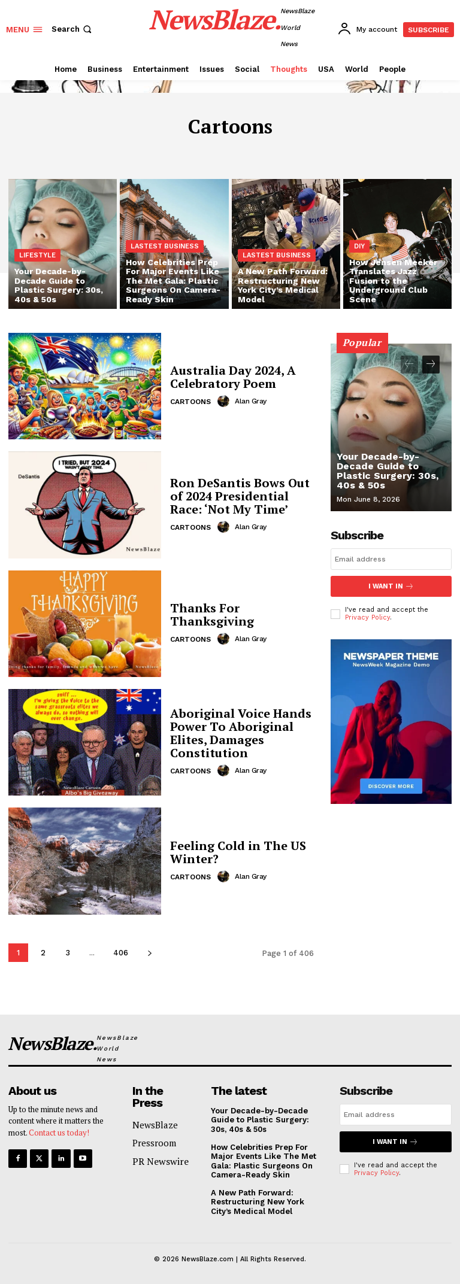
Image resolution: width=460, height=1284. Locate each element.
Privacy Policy (367, 617)
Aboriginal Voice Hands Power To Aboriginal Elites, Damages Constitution (240, 733)
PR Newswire (160, 1161)
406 (120, 952)
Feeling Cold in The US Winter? (238, 852)
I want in (391, 586)
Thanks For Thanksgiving (212, 614)
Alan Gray (251, 401)
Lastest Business (165, 246)
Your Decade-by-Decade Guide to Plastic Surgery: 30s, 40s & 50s (387, 471)
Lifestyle (37, 255)
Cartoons (190, 401)
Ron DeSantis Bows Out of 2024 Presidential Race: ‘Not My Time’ (240, 496)
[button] (73, 29)
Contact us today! (59, 1132)
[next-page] (149, 952)
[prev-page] (409, 365)
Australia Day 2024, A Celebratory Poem (233, 376)
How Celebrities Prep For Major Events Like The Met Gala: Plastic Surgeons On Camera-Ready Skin (263, 1161)
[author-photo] (225, 401)
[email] (391, 559)
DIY (359, 246)
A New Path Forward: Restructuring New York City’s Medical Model (257, 1202)
